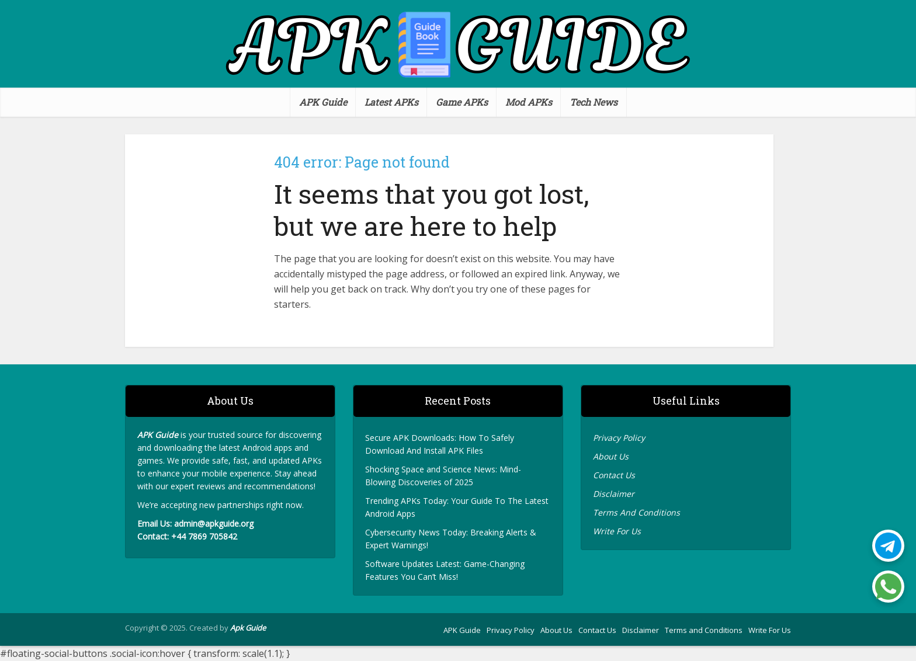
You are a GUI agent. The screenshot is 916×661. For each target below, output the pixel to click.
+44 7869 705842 (204, 536)
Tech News (593, 102)
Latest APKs (391, 102)
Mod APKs (528, 102)
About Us (612, 456)
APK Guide (323, 102)
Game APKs (462, 102)
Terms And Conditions (637, 512)
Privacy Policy (620, 437)
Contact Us (615, 475)
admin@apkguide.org (214, 523)
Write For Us (617, 531)
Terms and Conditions (703, 630)
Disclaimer (613, 493)
